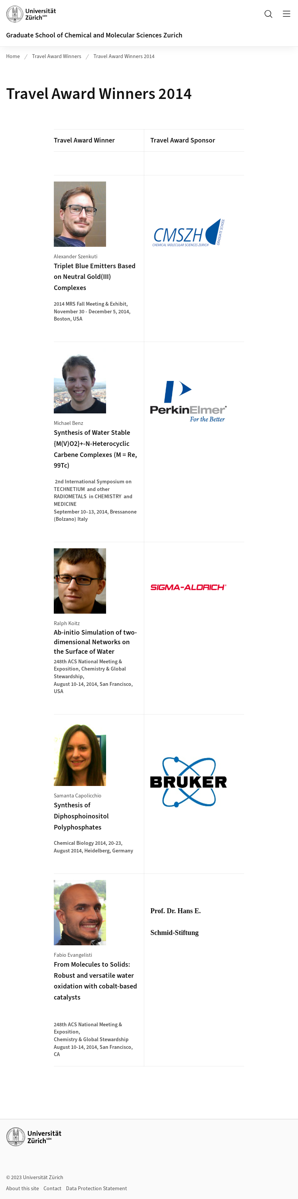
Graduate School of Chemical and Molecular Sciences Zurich (94, 35)
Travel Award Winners (56, 56)
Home (13, 56)
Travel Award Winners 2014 (124, 56)
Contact (52, 1189)
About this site (22, 1189)
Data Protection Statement (96, 1189)
